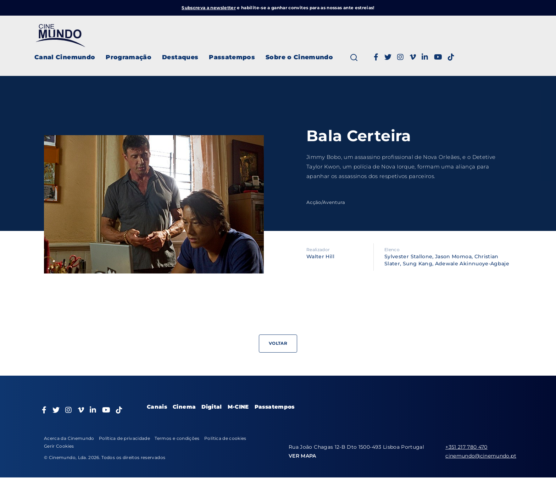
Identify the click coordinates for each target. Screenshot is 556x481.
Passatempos (232, 57)
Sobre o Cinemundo (299, 57)
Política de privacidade (124, 438)
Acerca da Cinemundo (69, 438)
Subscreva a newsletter (209, 7)
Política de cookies (225, 438)
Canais (157, 406)
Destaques (180, 57)
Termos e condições (177, 438)
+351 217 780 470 (466, 447)
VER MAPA (302, 456)
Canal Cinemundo (64, 57)
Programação (128, 57)
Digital (211, 406)
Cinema (184, 406)
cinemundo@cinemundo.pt (480, 456)
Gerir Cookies (59, 446)
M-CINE (238, 406)
